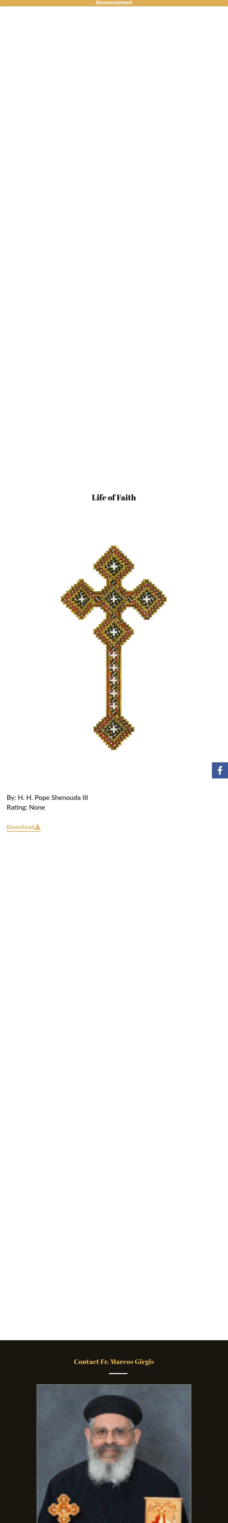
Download (24, 827)
